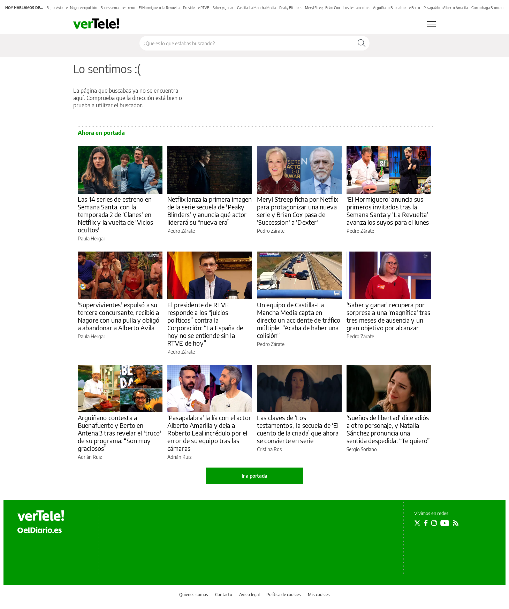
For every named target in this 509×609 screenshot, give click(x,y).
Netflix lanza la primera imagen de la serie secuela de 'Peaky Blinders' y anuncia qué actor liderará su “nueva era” (209, 210)
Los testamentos (356, 8)
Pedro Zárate (181, 231)
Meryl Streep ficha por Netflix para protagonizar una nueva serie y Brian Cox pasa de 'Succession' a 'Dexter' (298, 210)
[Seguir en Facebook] (426, 523)
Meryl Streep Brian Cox (322, 8)
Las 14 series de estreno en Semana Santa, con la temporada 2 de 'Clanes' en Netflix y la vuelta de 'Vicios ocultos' (115, 214)
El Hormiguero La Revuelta (159, 8)
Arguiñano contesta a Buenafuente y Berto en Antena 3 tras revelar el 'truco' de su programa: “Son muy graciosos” (119, 433)
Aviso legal (249, 594)
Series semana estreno (118, 8)
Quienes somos (193, 594)
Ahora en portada (101, 132)
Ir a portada (254, 476)
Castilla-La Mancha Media (256, 8)
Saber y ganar (223, 8)
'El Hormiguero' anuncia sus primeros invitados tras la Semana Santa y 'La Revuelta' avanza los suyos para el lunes (388, 210)
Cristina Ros (269, 449)
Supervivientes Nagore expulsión (72, 8)
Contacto (223, 594)
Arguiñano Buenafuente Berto (396, 8)
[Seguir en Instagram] (434, 523)
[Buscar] (362, 43)
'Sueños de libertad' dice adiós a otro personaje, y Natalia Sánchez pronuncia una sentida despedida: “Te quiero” (388, 429)
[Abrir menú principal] (431, 24)
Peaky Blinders (290, 8)
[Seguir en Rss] (455, 523)
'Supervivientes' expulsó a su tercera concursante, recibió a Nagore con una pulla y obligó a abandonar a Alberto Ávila (118, 316)
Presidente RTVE (196, 8)
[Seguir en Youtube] (444, 523)
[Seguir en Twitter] (417, 523)
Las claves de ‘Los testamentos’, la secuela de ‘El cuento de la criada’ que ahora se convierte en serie (298, 429)
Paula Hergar (91, 238)
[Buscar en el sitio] (246, 43)
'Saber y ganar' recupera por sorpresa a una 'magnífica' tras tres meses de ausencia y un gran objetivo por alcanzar (389, 316)
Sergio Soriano (362, 449)
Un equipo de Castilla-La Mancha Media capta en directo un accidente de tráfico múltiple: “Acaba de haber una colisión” (299, 320)
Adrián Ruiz (90, 457)
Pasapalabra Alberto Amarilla (446, 8)
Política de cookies (283, 594)
